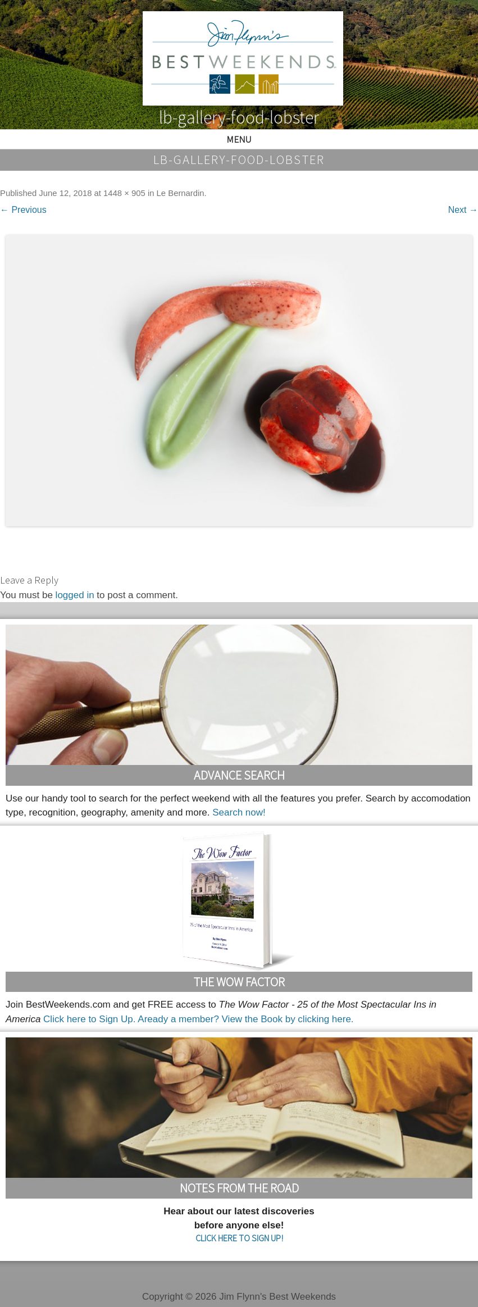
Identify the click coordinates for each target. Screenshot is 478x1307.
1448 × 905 (124, 193)
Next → (463, 210)
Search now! (239, 812)
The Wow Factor (239, 981)
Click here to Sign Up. (89, 1019)
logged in (75, 595)
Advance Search (239, 775)
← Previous (23, 210)
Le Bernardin (180, 193)
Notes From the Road (239, 1188)
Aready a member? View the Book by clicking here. (245, 1019)
